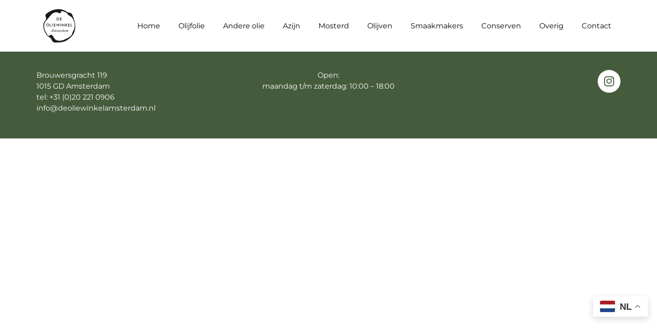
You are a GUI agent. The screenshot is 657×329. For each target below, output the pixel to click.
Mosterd (333, 25)
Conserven (501, 25)
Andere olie (244, 25)
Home (148, 25)
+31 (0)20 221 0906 (82, 97)
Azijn (291, 25)
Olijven (379, 25)
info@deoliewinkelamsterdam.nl (96, 108)
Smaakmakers (437, 25)
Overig (551, 25)
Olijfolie (191, 25)
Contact (596, 25)
